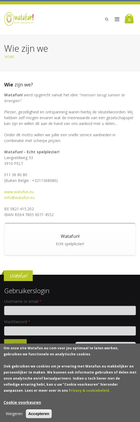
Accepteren (38, 416)
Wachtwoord (17, 321)
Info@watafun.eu (19, 197)
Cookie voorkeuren (22, 404)
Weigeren (14, 415)
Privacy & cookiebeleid (89, 392)
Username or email (23, 301)
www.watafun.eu (19, 191)
